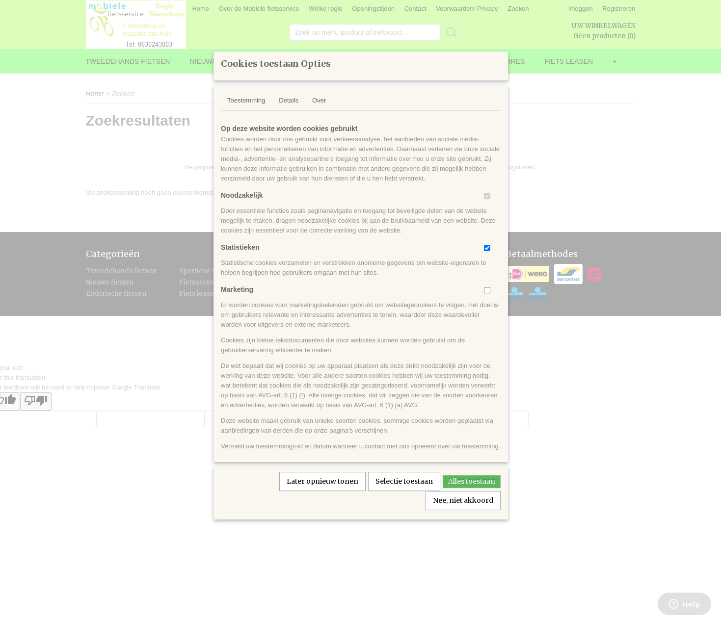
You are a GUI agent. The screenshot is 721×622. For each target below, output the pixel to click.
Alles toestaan (471, 494)
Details (288, 113)
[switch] (487, 209)
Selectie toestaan (404, 494)
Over (319, 113)
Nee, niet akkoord (463, 513)
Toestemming (246, 113)
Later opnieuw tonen (322, 494)
